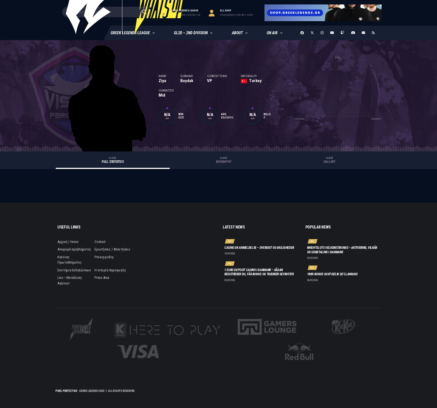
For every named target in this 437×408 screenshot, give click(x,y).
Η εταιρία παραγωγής (110, 270)
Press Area (101, 278)
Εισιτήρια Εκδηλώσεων (74, 270)
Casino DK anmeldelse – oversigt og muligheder (259, 248)
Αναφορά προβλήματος (74, 249)
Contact (99, 242)
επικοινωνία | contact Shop (236, 15)
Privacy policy (103, 257)
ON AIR (272, 33)
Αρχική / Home (67, 242)
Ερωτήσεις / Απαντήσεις (112, 249)
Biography (223, 160)
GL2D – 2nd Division (191, 33)
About (237, 33)
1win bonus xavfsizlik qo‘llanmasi (332, 274)
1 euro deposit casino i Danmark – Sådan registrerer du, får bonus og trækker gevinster (258, 272)
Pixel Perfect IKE (66, 390)
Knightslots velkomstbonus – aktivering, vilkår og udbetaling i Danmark (342, 250)
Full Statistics (112, 160)
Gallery (329, 160)
